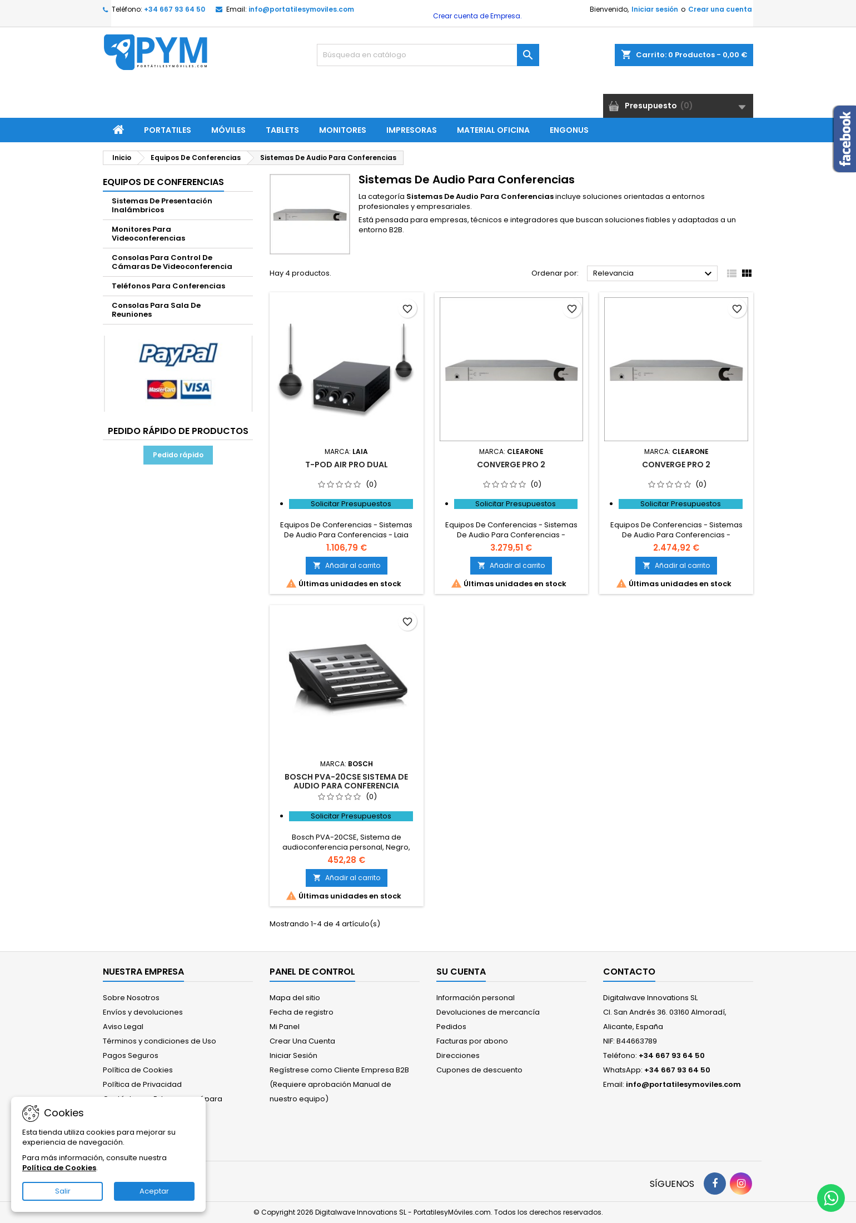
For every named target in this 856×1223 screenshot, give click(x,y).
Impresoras (411, 130)
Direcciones (458, 1055)
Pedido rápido (178, 455)
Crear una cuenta (720, 9)
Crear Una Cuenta (302, 1041)
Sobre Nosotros (131, 997)
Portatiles (167, 130)
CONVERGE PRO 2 (511, 464)
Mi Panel (285, 1026)
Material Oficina (493, 130)
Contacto (629, 971)
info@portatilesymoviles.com (301, 9)
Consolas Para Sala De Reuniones (156, 310)
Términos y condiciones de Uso (159, 1041)
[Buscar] (428, 55)
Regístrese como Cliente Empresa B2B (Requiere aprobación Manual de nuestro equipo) (339, 1084)
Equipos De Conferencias (163, 182)
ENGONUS (569, 130)
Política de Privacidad (142, 1084)
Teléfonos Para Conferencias (168, 286)
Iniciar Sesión (293, 1055)
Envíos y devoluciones (143, 1012)
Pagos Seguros (130, 1055)
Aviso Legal (123, 1026)
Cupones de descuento (479, 1070)
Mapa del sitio (295, 997)
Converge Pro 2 (676, 464)
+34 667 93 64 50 (174, 9)
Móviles (228, 130)
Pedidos (451, 1026)
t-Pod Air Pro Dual (346, 464)
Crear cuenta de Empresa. (476, 16)
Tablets (282, 130)
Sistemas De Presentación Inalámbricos (162, 205)
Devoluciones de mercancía (488, 1012)
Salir (63, 1191)
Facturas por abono (472, 1041)
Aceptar (154, 1191)
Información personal (475, 997)
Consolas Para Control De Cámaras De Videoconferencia (172, 262)
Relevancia (654, 274)
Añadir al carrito (346, 565)
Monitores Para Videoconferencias (148, 233)
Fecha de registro (302, 1012)
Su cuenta (461, 971)
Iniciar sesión (654, 9)
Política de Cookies (138, 1070)
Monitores (342, 130)
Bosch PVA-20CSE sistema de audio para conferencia (346, 781)
